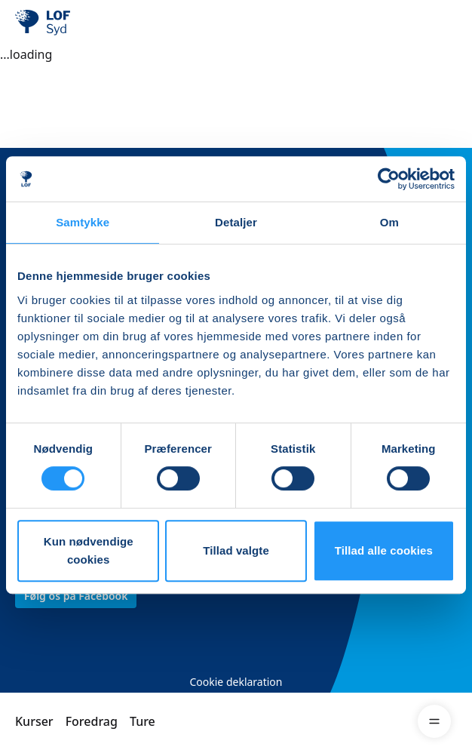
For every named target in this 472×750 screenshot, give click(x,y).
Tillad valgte (236, 550)
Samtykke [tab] (82, 222)
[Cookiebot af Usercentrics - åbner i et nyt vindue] (389, 179)
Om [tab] (389, 222)
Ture (142, 721)
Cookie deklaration (235, 682)
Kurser (34, 721)
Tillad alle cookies (384, 550)
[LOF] (91, 22)
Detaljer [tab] (236, 222)
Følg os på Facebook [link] (75, 596)
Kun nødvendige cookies (88, 550)
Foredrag (92, 721)
